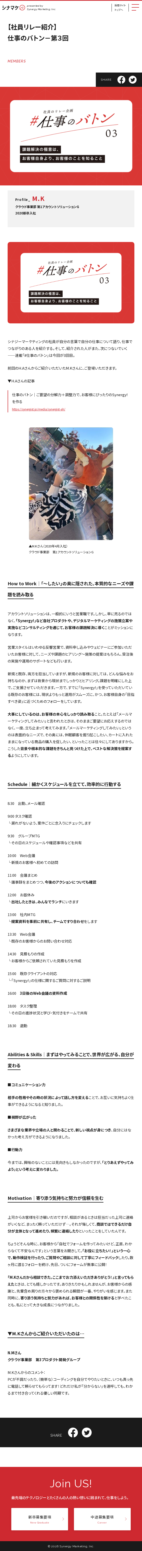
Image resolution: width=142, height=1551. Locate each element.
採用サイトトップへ (120, 7)
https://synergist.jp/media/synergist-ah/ (38, 409)
